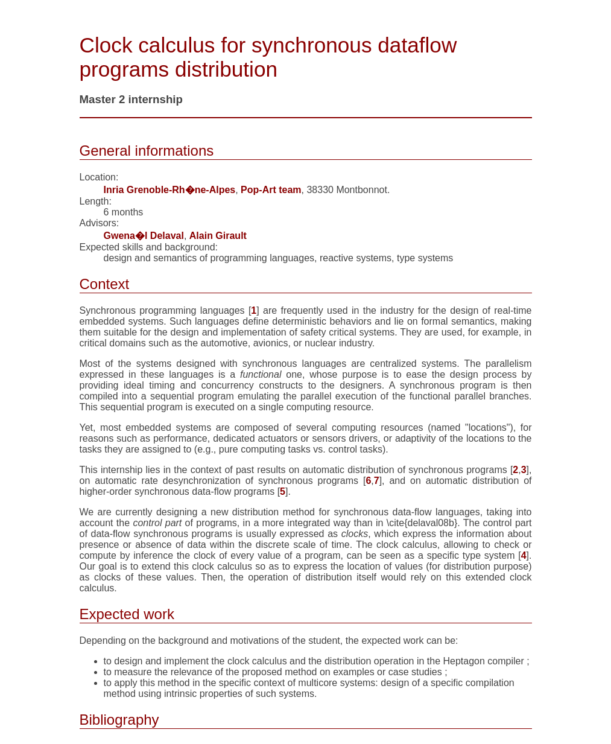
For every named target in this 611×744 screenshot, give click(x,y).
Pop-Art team (271, 190)
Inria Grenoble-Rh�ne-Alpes (170, 190)
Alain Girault (218, 236)
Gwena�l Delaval (144, 236)
